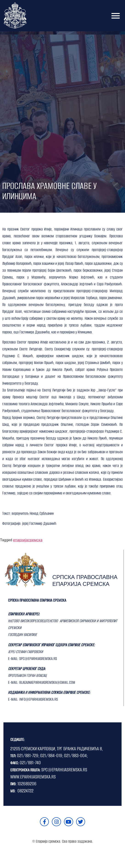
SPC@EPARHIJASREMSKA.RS (64, 769)
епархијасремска (27, 540)
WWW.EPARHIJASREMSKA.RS (33, 776)
